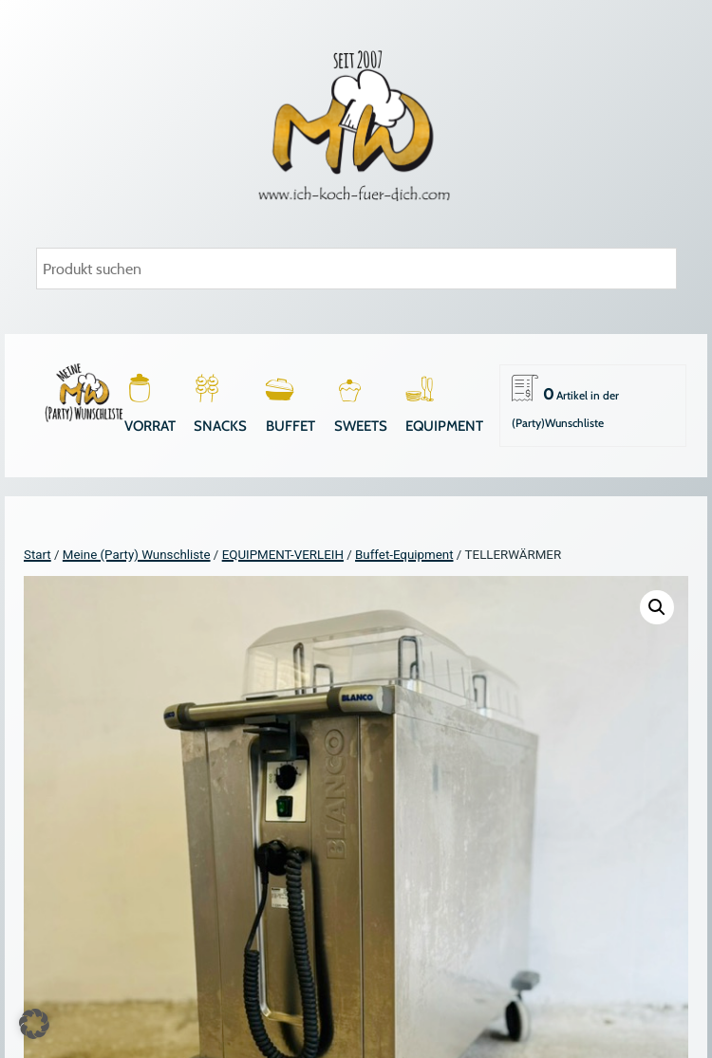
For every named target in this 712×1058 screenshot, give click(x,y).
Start (37, 555)
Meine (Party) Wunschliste (137, 555)
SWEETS (360, 426)
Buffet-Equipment (404, 555)
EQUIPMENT (444, 426)
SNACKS (220, 426)
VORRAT (150, 426)
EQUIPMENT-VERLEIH (283, 555)
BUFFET (290, 426)
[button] (657, 607)
